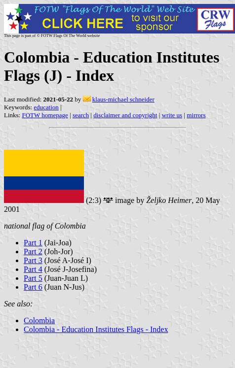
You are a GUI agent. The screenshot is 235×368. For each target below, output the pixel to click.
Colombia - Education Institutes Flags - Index (96, 329)
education (46, 107)
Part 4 (33, 269)
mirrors (196, 115)
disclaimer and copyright (125, 115)
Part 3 (33, 260)
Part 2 (33, 251)
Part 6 (33, 287)
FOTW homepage (45, 115)
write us (172, 115)
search (81, 115)
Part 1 (33, 242)
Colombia (39, 320)
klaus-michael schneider (123, 99)
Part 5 (33, 278)
